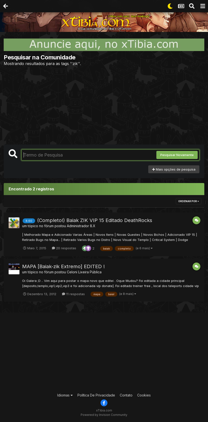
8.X (92, 226)
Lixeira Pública (90, 272)
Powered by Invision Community (104, 415)
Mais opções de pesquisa (173, 169)
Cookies (144, 395)
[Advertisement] (104, 105)
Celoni (72, 272)
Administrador (78, 226)
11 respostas (73, 294)
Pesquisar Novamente (177, 155)
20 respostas (64, 248)
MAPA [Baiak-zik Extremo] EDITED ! (63, 266)
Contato (126, 395)
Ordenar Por (188, 201)
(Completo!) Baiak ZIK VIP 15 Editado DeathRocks (94, 220)
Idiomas (65, 395)
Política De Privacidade (96, 395)
